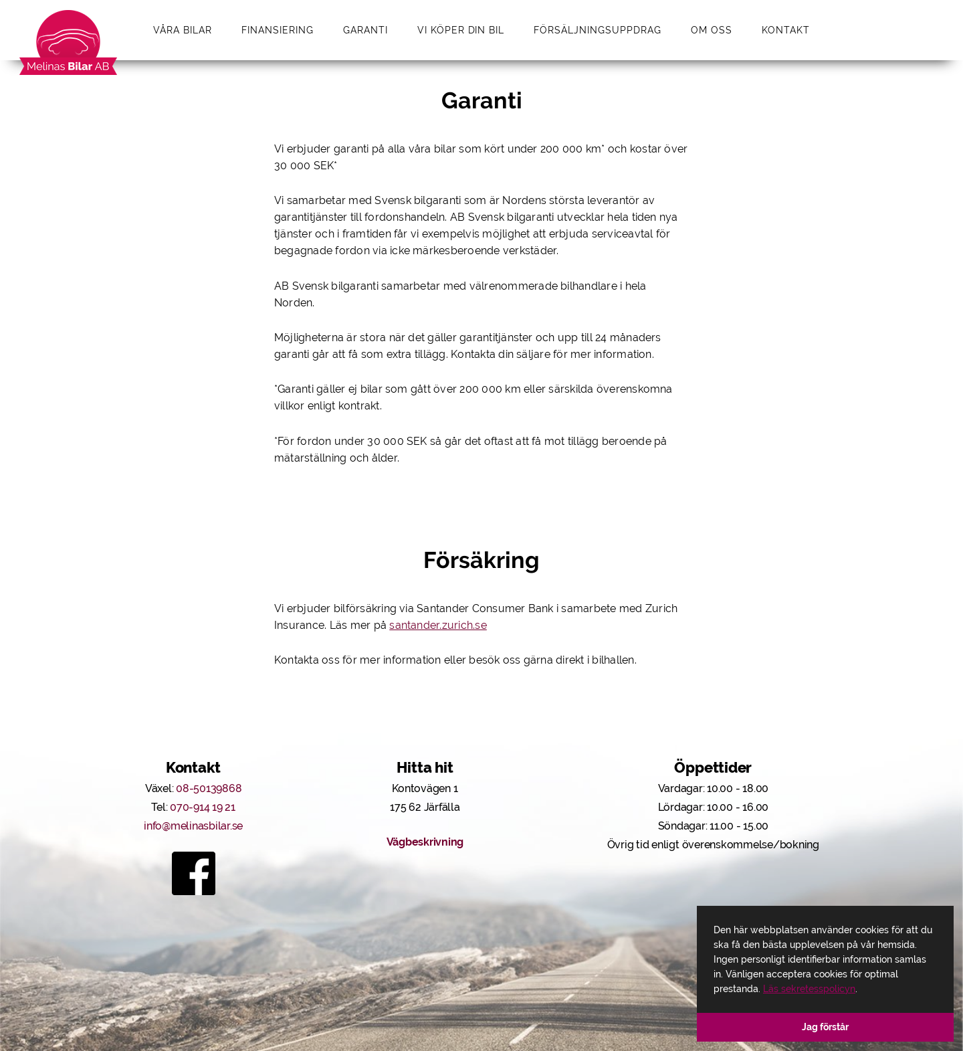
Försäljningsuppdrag (597, 30)
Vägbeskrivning (425, 842)
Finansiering (277, 30)
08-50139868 (208, 788)
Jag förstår (825, 1027)
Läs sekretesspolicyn (809, 988)
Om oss (711, 30)
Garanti (365, 30)
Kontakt (786, 30)
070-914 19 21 (202, 807)
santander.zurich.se (438, 625)
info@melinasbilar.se (193, 826)
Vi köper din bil (461, 30)
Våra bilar (182, 30)
